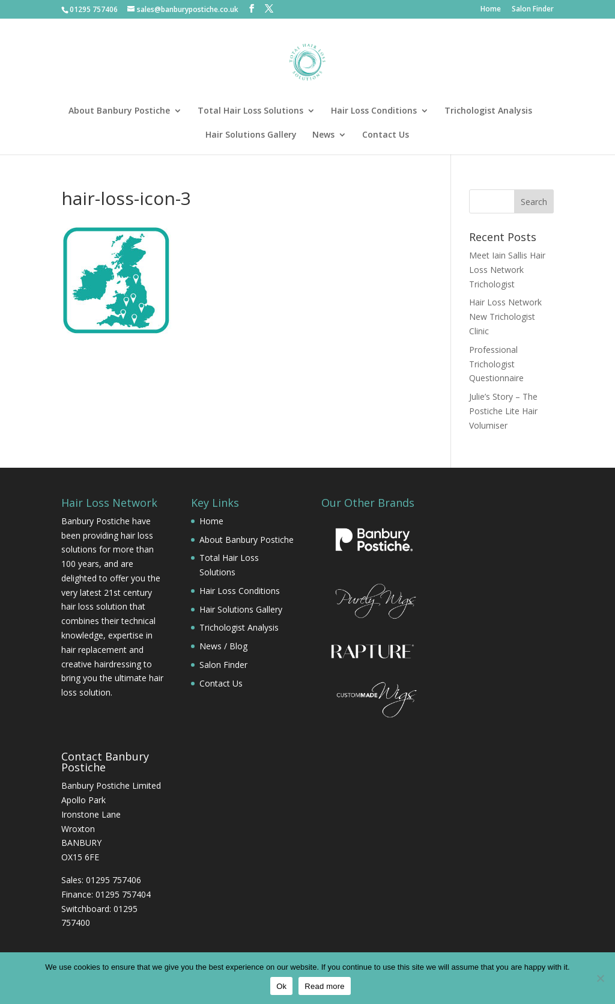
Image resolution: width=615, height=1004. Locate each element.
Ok (281, 986)
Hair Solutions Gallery (251, 135)
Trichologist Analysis (488, 111)
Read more (324, 986)
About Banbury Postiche (119, 111)
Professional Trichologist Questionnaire (496, 364)
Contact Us (385, 135)
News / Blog (223, 646)
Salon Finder (533, 9)
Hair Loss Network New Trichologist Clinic (505, 316)
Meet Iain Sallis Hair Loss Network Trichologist (507, 269)
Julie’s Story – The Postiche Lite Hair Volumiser (503, 411)
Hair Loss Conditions (374, 111)
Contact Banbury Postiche (105, 761)
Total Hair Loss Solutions (250, 111)
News (323, 135)
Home (490, 9)
